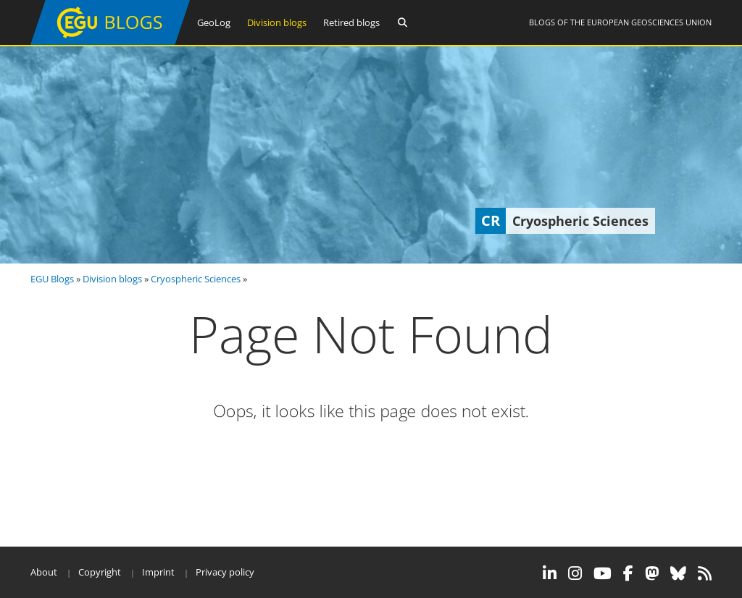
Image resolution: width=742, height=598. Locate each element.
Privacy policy (225, 571)
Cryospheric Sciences (196, 278)
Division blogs (277, 22)
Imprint (158, 571)
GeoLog (213, 22)
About (43, 571)
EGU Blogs (52, 278)
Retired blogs (351, 22)
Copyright (99, 571)
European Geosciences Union (649, 22)
